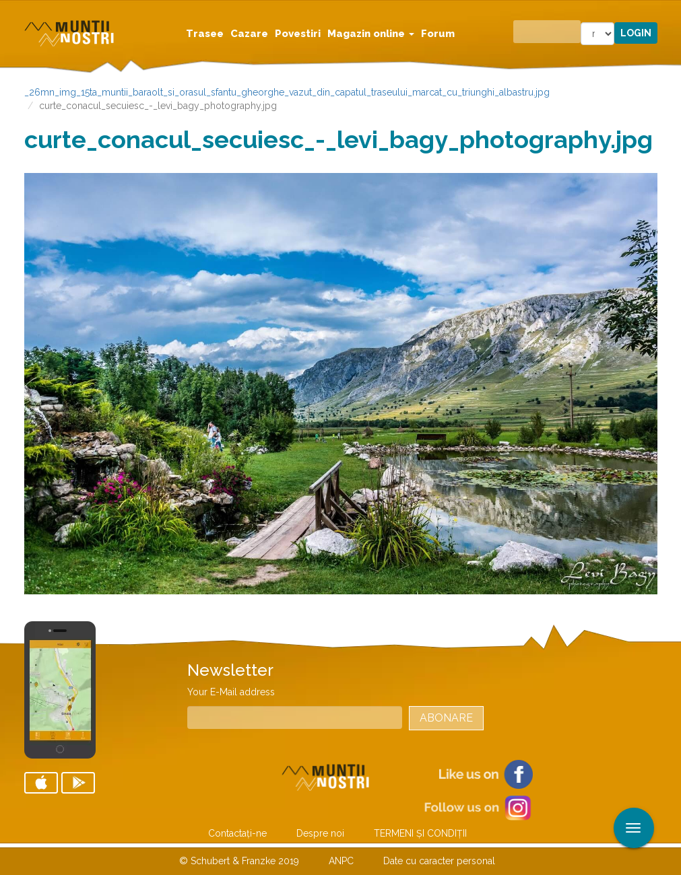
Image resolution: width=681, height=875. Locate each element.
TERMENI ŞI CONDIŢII (420, 833)
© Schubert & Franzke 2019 (239, 860)
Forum (438, 34)
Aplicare (671, 12)
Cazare (249, 34)
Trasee (205, 34)
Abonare (446, 717)
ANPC (341, 860)
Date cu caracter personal (439, 860)
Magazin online (370, 34)
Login (635, 33)
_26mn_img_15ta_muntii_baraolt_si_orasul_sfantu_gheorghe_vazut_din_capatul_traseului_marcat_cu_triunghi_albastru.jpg (287, 92)
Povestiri (298, 34)
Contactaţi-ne (237, 833)
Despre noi (320, 833)
